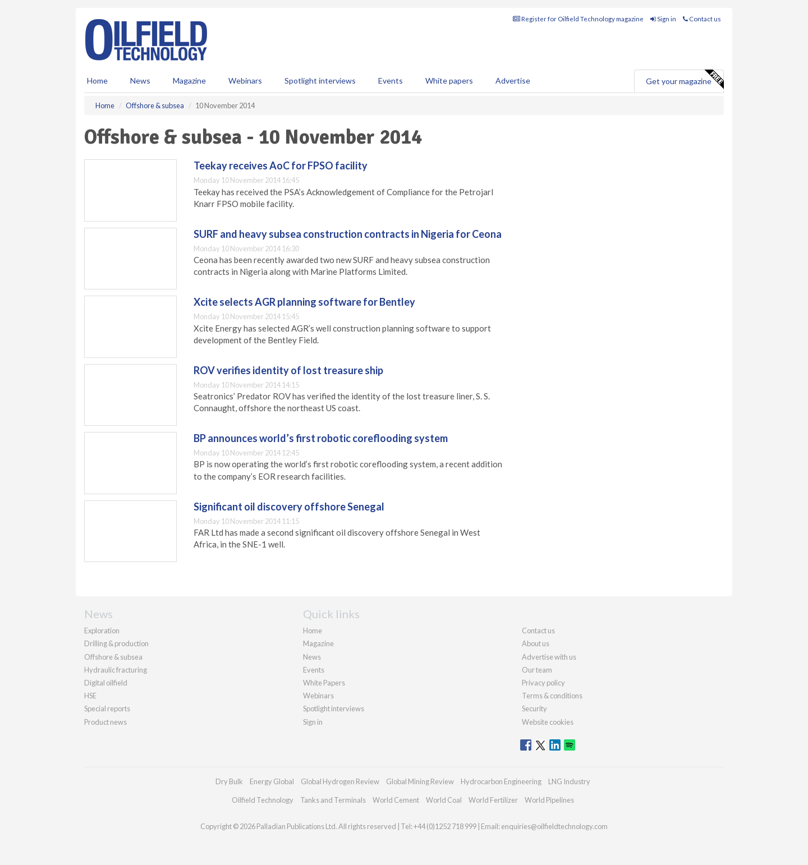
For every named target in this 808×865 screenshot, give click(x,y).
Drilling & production (116, 643)
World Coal (444, 799)
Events (390, 80)
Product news (105, 721)
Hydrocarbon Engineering (501, 781)
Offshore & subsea (113, 656)
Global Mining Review (420, 781)
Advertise (512, 80)
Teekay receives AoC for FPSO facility (281, 165)
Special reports (107, 708)
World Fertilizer (493, 799)
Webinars (245, 80)
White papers (449, 80)
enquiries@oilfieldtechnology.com (554, 826)
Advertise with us (549, 656)
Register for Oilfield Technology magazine (578, 18)
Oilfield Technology (262, 799)
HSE (90, 695)
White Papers (324, 682)
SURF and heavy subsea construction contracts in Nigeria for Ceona (348, 234)
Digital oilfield (105, 682)
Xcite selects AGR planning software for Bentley (304, 302)
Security (534, 708)
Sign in (663, 18)
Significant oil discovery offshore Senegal (289, 506)
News (312, 656)
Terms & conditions (552, 695)
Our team (537, 669)
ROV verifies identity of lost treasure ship (288, 370)
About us (535, 643)
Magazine (189, 80)
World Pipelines (549, 799)
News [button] (140, 80)
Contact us (702, 18)
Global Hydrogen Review (340, 781)
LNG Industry (569, 781)
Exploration (102, 630)
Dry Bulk (229, 781)
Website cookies (547, 721)
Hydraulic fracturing (115, 669)
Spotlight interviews (320, 80)
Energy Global (272, 781)
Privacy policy (543, 682)
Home (97, 80)
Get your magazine (684, 79)
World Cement (396, 799)
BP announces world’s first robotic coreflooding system (321, 438)
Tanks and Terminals (333, 799)
